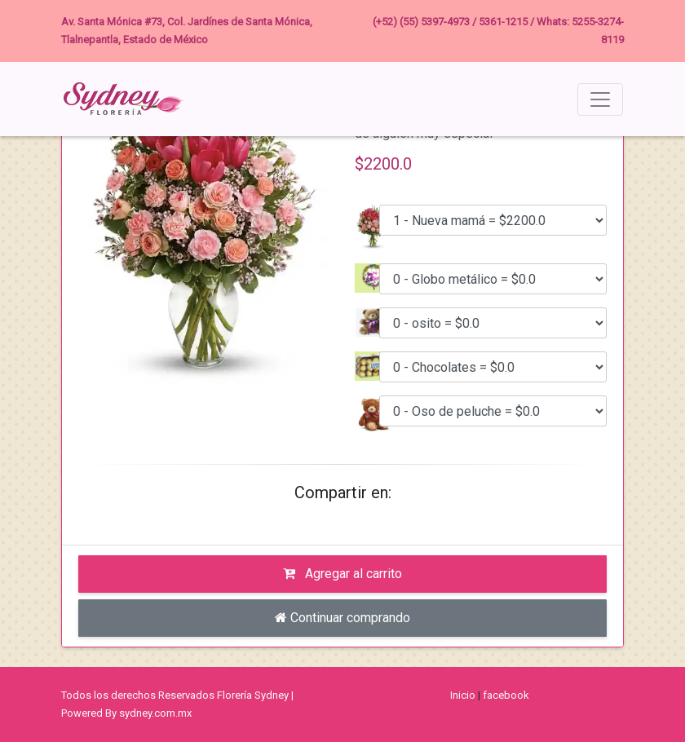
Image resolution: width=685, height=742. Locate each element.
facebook (506, 695)
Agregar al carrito (342, 573)
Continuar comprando (342, 617)
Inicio (462, 695)
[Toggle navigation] (600, 99)
